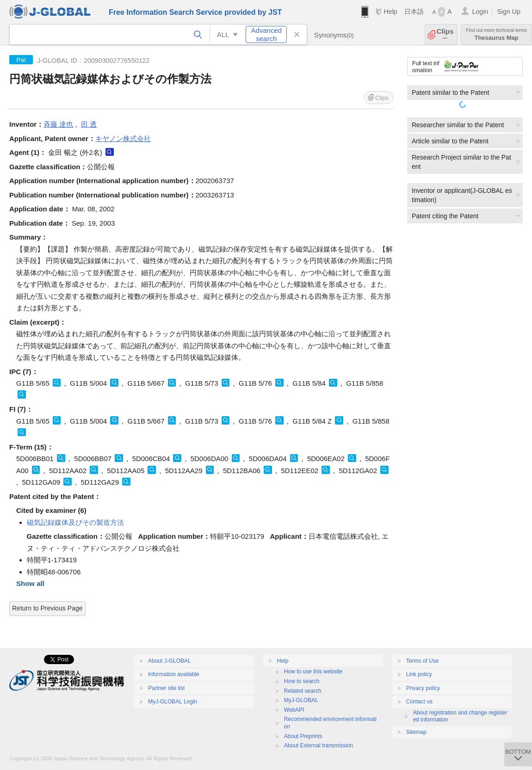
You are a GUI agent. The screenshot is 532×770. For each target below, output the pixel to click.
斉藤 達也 (58, 124)
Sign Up (508, 11)
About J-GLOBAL (169, 661)
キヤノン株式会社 (123, 138)
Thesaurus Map (496, 34)
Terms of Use (422, 661)
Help (390, 11)
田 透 (89, 124)
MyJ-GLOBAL (301, 700)
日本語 (414, 11)
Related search (303, 691)
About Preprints (303, 736)
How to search (302, 681)
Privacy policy (423, 688)
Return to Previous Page (47, 608)
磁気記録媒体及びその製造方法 (75, 522)
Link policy (419, 674)
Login (480, 11)
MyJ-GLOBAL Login (172, 701)
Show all (30, 583)
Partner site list (166, 688)
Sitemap (416, 732)
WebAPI (294, 710)
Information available (173, 674)
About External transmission (318, 745)
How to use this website (313, 671)
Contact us (419, 701)
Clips (445, 34)
